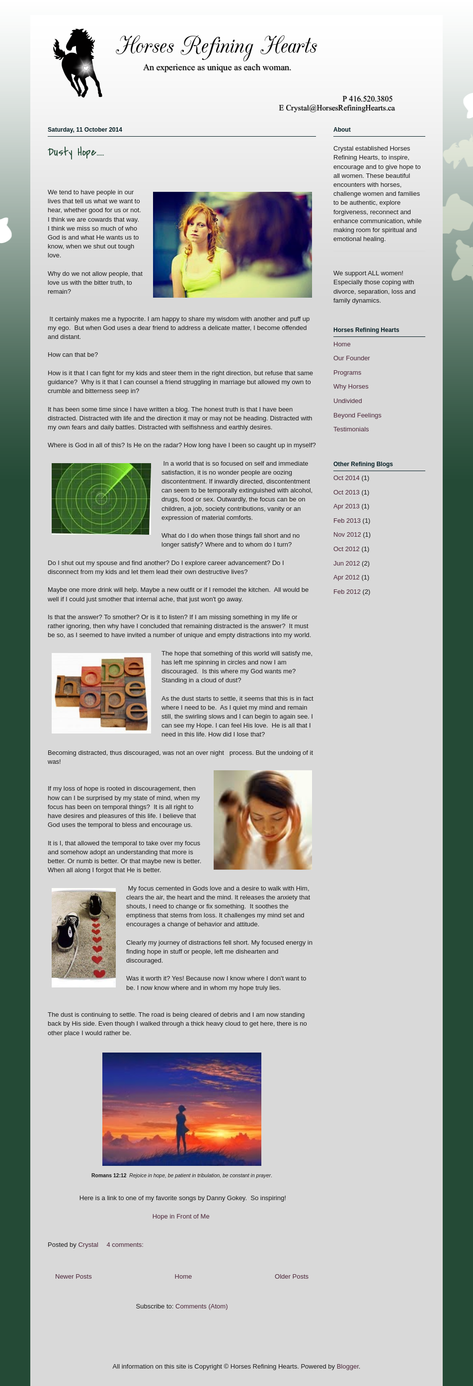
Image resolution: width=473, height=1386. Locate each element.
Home (183, 1276)
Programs (347, 372)
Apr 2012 (346, 577)
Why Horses (351, 386)
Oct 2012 (346, 549)
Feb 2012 (347, 591)
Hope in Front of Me (181, 1216)
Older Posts (292, 1276)
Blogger (348, 1366)
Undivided (347, 401)
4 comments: (126, 1244)
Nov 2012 (347, 534)
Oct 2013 (346, 492)
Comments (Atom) (201, 1306)
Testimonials (351, 429)
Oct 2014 (346, 478)
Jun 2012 (346, 563)
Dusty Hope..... (76, 152)
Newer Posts (73, 1276)
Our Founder (351, 358)
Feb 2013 (347, 520)
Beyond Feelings (357, 415)
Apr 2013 (346, 506)
